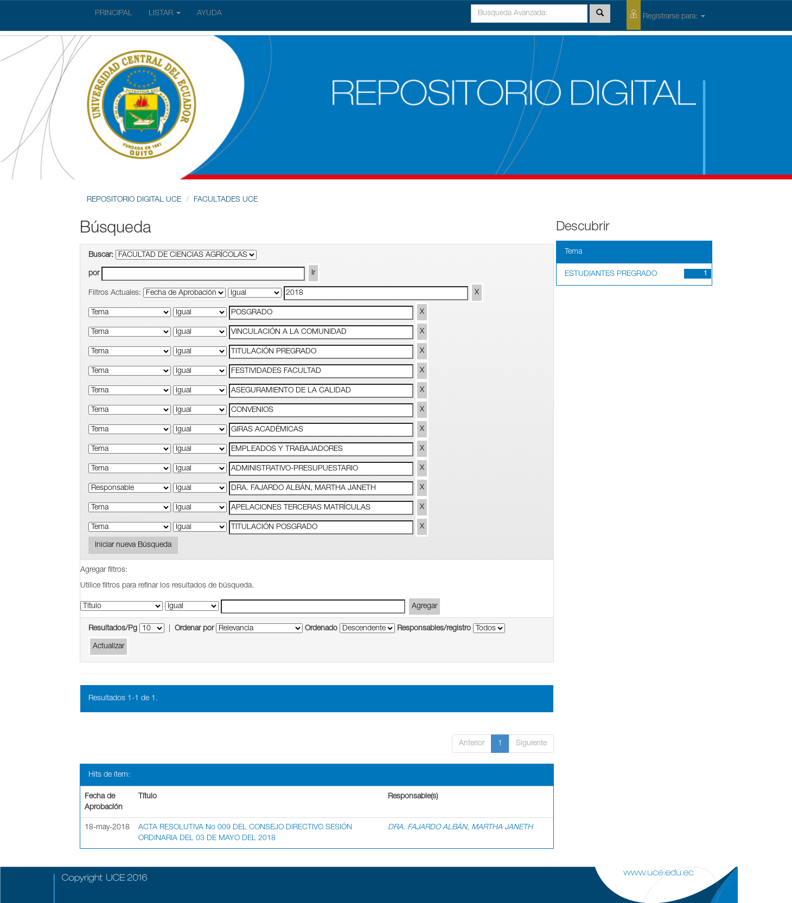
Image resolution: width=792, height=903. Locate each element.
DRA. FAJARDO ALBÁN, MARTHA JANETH (460, 827)
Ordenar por (194, 629)
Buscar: (100, 255)
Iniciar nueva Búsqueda (133, 545)
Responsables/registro (434, 629)
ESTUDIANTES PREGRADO (611, 274)
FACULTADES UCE (226, 200)
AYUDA (209, 13)
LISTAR (165, 13)
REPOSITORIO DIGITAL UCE (134, 200)
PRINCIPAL (113, 13)
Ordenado (321, 629)
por (93, 274)
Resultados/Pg (112, 629)
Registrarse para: (666, 15)
